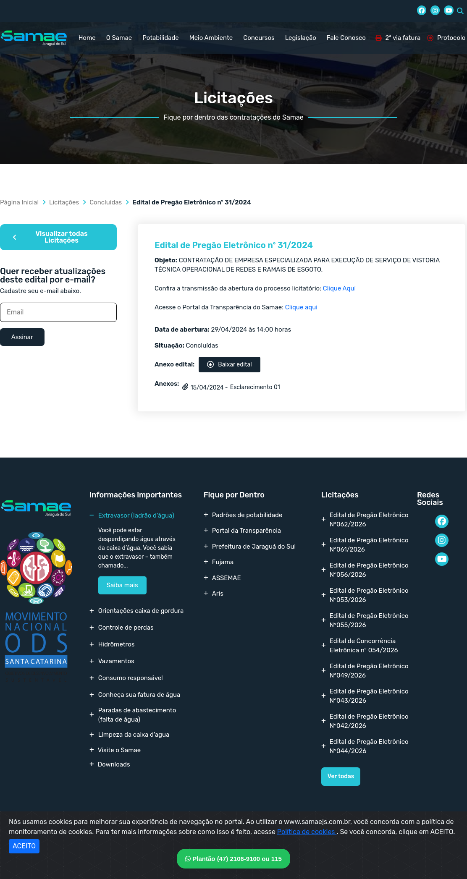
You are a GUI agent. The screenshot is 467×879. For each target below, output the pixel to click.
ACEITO (24, 846)
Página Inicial (19, 202)
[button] (460, 11)
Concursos (259, 38)
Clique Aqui (339, 288)
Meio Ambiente (211, 38)
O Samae (119, 38)
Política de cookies (307, 832)
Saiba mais (122, 585)
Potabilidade (160, 38)
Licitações (64, 202)
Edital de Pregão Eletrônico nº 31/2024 (234, 245)
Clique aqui (301, 307)
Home (87, 38)
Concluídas (105, 202)
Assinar (22, 337)
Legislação (300, 38)
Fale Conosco (346, 38)
